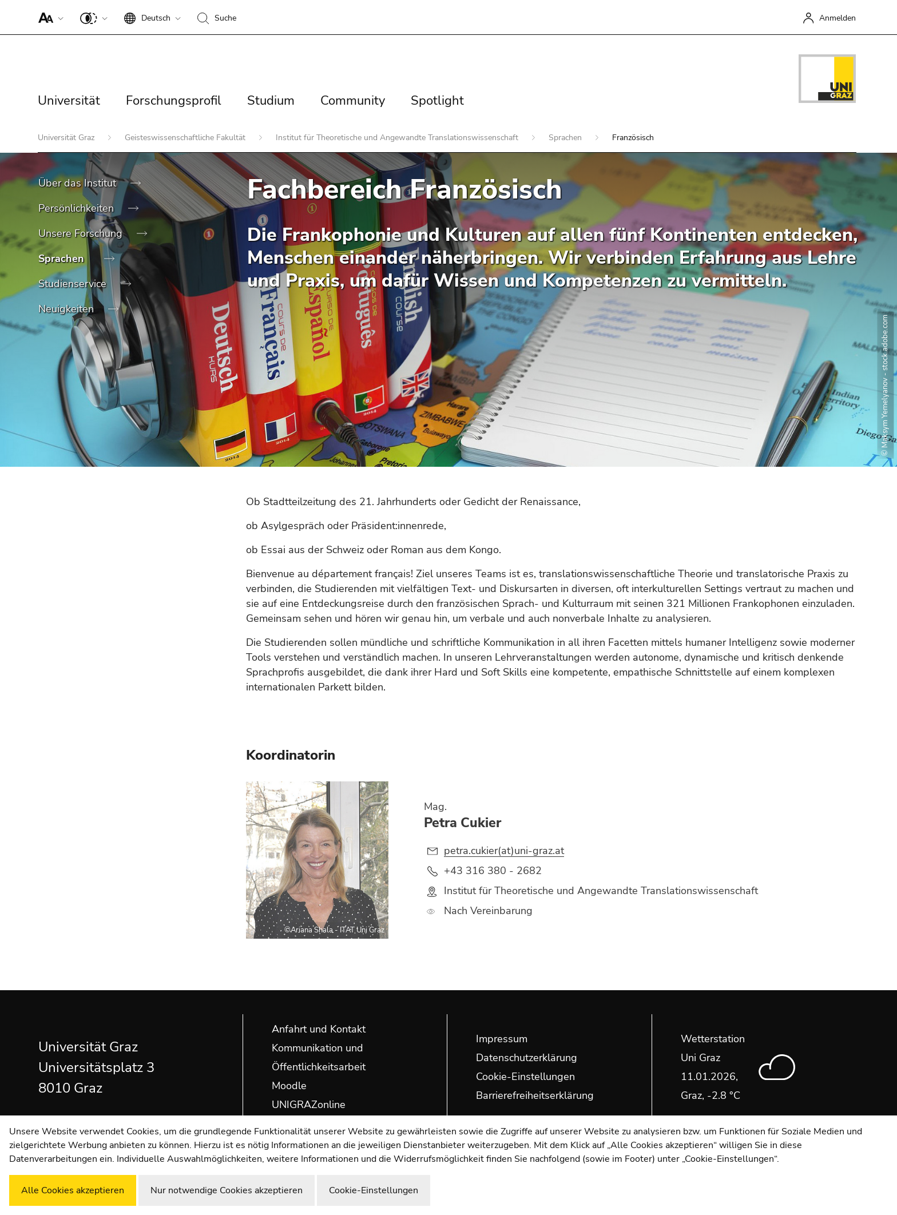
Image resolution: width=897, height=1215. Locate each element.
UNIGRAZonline (309, 1104)
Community (352, 100)
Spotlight (437, 100)
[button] (48, 17)
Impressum (501, 1039)
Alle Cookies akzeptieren (72, 1190)
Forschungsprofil (173, 100)
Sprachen (566, 137)
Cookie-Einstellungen (525, 1076)
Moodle (289, 1086)
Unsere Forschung (81, 233)
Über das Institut (78, 183)
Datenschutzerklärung (526, 1058)
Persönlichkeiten (77, 208)
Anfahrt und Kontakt (319, 1029)
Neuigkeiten (67, 309)
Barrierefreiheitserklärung (535, 1095)
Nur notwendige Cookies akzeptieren (226, 1190)
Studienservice (73, 284)
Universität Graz (67, 137)
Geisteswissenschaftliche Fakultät (186, 137)
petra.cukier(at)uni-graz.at (504, 850)
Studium (271, 100)
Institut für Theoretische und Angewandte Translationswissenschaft (398, 137)
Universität (69, 100)
